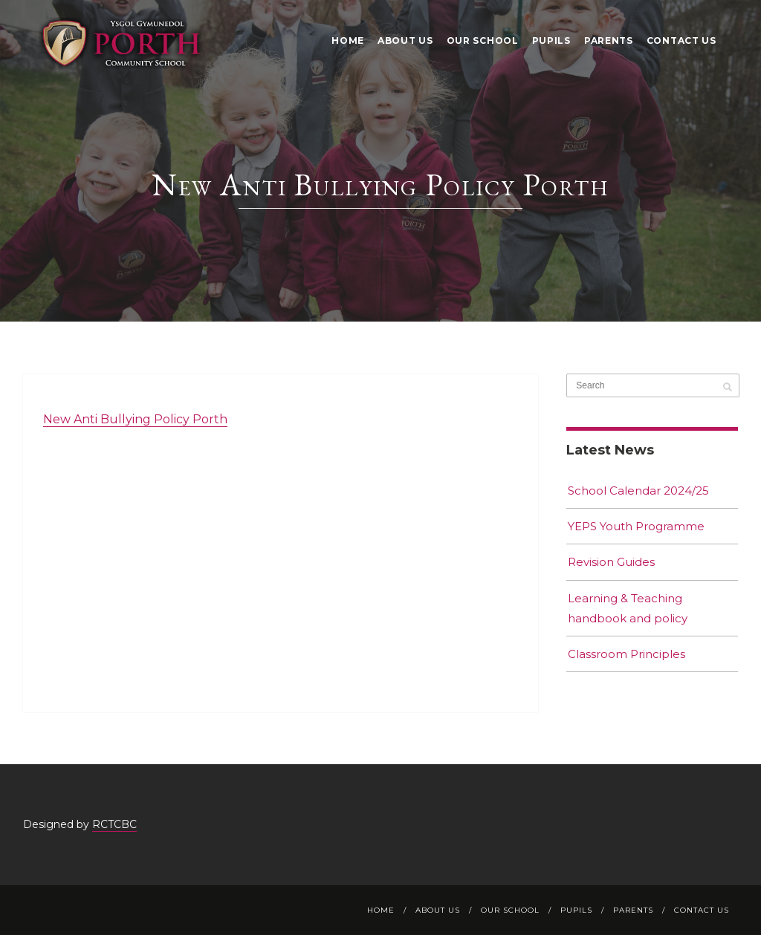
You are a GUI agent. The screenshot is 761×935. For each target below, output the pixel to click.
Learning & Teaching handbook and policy (627, 608)
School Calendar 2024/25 (638, 490)
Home (347, 40)
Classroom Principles (626, 654)
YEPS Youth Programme (636, 526)
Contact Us (681, 40)
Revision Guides (611, 562)
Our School (483, 40)
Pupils (551, 40)
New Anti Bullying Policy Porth (135, 419)
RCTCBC (114, 824)
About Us (405, 40)
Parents (608, 40)
